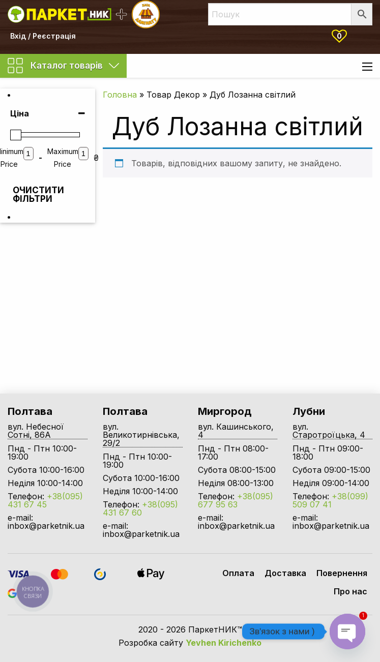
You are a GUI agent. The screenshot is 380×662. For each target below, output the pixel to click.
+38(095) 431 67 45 (45, 500)
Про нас (350, 591)
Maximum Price (62, 157)
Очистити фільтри (30, 194)
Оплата (238, 573)
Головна (120, 94)
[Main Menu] (367, 67)
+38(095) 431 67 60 (140, 508)
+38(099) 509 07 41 (330, 500)
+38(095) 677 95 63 (235, 500)
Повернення (341, 573)
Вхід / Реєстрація (43, 36)
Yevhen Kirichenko (223, 643)
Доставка (285, 573)
